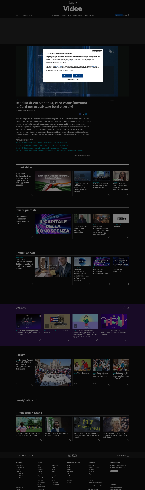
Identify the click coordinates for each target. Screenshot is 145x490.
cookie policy (69, 60)
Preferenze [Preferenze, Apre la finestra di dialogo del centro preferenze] (67, 75)
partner (94, 66)
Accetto (78, 75)
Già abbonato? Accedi (73, 79)
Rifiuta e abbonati (97, 51)
